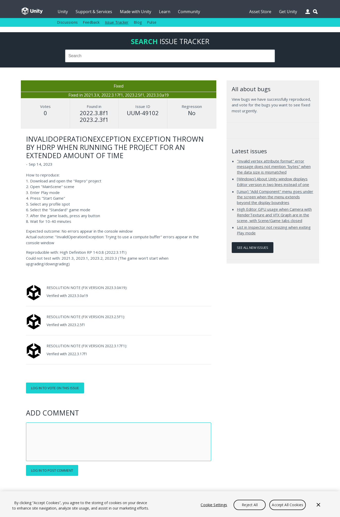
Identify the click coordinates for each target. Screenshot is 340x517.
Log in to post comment (52, 470)
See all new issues (252, 247)
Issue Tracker (117, 22)
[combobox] (170, 56)
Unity (63, 11)
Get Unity (288, 11)
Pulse (151, 22)
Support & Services (94, 11)
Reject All (249, 504)
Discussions (67, 22)
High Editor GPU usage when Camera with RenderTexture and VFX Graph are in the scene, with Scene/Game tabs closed (274, 215)
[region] (170, 504)
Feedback (91, 22)
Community (189, 11)
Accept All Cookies (287, 504)
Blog (138, 22)
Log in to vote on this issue (55, 388)
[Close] (318, 505)
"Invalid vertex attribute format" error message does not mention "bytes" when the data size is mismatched (274, 166)
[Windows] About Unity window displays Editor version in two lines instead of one (273, 181)
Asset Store (260, 11)
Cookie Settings (214, 504)
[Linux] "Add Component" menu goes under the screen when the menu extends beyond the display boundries (275, 197)
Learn (164, 11)
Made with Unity (135, 11)
